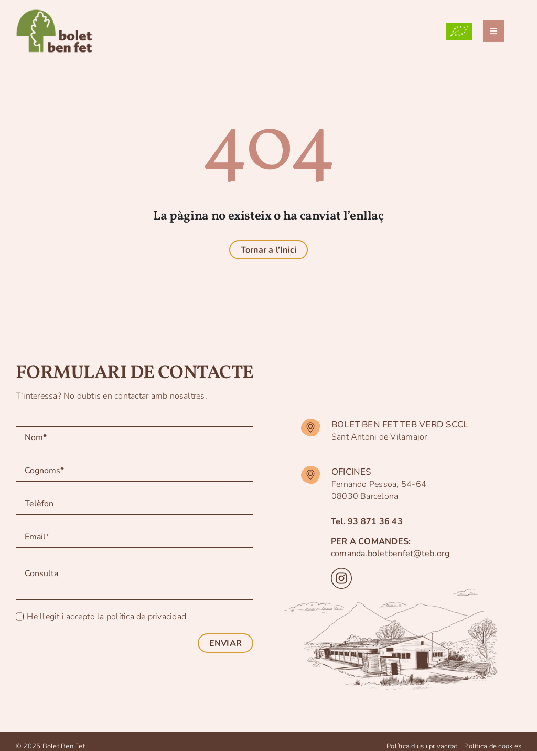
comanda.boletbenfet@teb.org (390, 553)
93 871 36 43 (375, 521)
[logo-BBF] (58, 9)
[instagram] (341, 572)
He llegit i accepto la (106, 616)
